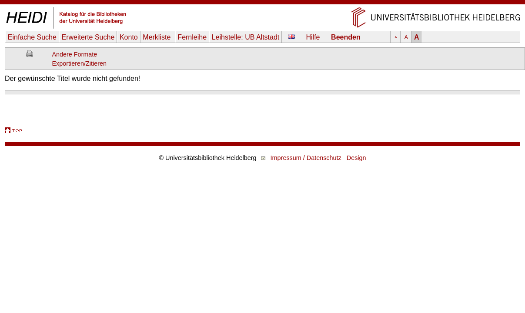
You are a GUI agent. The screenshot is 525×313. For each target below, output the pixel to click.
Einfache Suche (32, 37)
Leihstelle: (246, 37)
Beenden (346, 37)
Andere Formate (74, 54)
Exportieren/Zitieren (79, 63)
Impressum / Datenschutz (306, 157)
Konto (129, 37)
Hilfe (313, 37)
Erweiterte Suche (87, 37)
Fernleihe (192, 37)
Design (356, 157)
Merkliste (157, 37)
